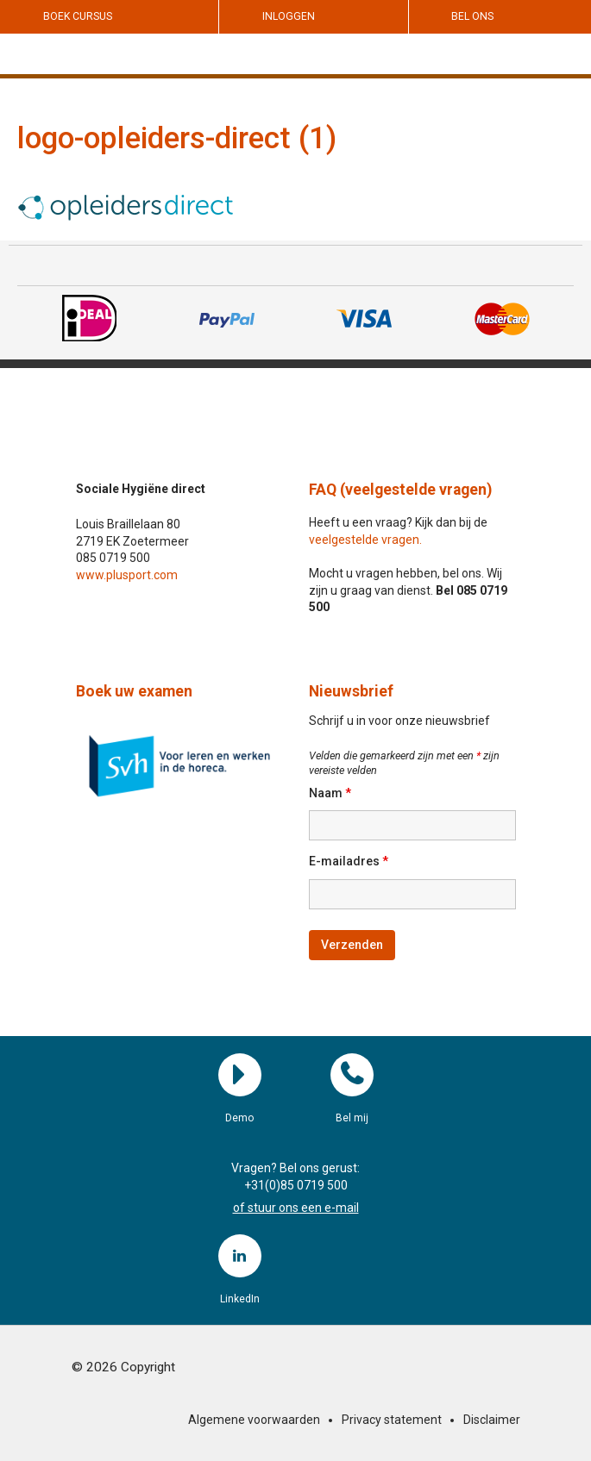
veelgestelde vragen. (365, 539)
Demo (239, 1074)
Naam (330, 793)
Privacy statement (392, 1420)
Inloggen (288, 16)
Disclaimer (491, 1420)
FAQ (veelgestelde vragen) (400, 489)
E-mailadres (348, 861)
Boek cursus (77, 16)
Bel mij (352, 1074)
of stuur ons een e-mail (296, 1207)
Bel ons (472, 16)
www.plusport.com (127, 575)
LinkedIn (239, 1255)
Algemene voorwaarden (254, 1420)
